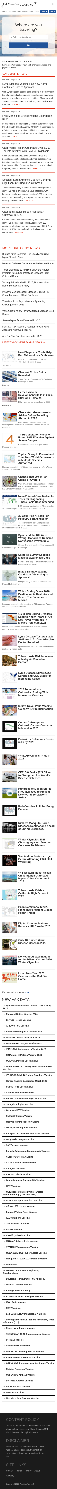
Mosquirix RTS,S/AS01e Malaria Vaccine (26, 1258)
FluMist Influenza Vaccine (19, 1116)
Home (4, 12)
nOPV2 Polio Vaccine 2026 (19, 1086)
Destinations (27, 12)
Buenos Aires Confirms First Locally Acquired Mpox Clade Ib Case (25, 255)
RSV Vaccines (13, 1308)
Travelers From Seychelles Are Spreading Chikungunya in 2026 (23, 303)
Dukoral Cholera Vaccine (19, 1284)
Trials (43, 12)
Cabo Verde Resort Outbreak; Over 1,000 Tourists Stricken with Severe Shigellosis (26, 149)
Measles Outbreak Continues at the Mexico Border (28, 263)
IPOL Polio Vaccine (16, 1302)
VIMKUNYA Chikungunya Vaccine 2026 (26, 1049)
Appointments (14, 12)
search (28, 992)
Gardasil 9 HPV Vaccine (18, 1345)
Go (28, 45)
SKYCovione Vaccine (17, 1145)
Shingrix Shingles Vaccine (19, 1104)
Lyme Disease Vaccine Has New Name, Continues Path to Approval (25, 85)
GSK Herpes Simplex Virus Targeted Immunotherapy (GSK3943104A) (23, 1193)
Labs (51, 12)
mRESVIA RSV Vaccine (18, 1386)
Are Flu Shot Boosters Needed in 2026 (22, 336)
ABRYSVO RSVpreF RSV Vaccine (23, 1357)
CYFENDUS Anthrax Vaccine (21, 1375)
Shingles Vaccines (15, 1168)
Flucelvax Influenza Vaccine (20, 1328)
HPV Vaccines (13, 1186)
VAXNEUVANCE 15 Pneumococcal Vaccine (28, 1334)
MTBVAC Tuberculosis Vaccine (22, 1241)
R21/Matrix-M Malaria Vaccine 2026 (24, 1055)
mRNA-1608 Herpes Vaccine (20, 1206)
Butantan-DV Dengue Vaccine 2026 (24, 1043)
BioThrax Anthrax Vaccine (19, 1380)
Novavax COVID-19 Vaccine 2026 (23, 1037)
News (37, 12)
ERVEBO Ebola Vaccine (18, 1174)
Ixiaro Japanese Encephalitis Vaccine (25, 1180)
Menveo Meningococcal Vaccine (22, 1122)
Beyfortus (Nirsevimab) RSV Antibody (25, 1279)
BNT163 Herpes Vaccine (18, 1020)
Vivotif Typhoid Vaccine (18, 1235)
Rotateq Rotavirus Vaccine (20, 1369)
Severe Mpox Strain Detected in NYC (21, 320)
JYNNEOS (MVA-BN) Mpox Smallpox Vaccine (29, 1075)
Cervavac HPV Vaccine (18, 1110)
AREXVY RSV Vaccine (17, 1025)
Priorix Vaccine (14, 1229)
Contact (9, 1471)
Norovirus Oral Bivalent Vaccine (22, 1398)
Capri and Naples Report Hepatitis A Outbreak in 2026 (23, 213)
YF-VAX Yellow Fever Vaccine (21, 1162)
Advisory (10, 1476)
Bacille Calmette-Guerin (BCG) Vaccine (26, 1098)
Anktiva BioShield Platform (20, 1092)
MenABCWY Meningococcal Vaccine (25, 1351)
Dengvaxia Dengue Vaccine (20, 1139)
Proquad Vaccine (15, 1340)
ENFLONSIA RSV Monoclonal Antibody (26, 1314)
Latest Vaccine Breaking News (22, 342)
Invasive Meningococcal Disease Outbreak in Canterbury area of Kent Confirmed (25, 293)
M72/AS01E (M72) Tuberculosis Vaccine (26, 1253)
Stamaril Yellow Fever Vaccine (21, 1212)
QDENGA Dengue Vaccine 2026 (22, 1061)
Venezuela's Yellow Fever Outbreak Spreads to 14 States (28, 312)
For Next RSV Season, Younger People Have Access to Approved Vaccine (25, 328)
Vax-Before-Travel (21, 4)
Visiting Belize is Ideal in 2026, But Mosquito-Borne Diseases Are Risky (25, 284)
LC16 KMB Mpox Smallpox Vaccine (24, 1200)
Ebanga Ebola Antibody (18, 1290)
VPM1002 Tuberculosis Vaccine (22, 1247)
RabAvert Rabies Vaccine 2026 (22, 1014)
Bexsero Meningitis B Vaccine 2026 (24, 1031)
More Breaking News (21, 248)
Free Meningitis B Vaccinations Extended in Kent (27, 117)
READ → (15, 104)
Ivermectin (11, 1264)
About (37, 1471)
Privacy (28, 1471)
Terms (19, 1471)
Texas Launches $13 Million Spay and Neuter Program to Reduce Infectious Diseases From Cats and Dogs (25, 273)
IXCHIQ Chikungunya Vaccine (21, 1127)
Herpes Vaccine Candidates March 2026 (26, 1081)
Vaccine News (14, 74)
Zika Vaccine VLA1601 (17, 1223)
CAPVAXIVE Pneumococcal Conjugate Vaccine (30, 1363)
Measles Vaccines (15, 1392)
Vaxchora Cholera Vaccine (19, 1157)
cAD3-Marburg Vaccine (18, 1218)
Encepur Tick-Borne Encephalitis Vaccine (27, 1133)
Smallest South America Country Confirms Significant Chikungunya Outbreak (26, 181)
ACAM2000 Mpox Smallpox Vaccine (24, 1296)
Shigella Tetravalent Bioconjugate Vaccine (28, 1151)
